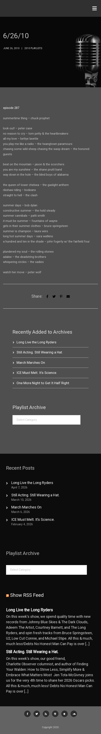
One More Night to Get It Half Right (43, 383)
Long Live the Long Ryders (36, 342)
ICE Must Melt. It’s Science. (37, 373)
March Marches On (31, 363)
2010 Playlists (33, 48)
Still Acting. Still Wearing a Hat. (40, 352)
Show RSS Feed (27, 595)
